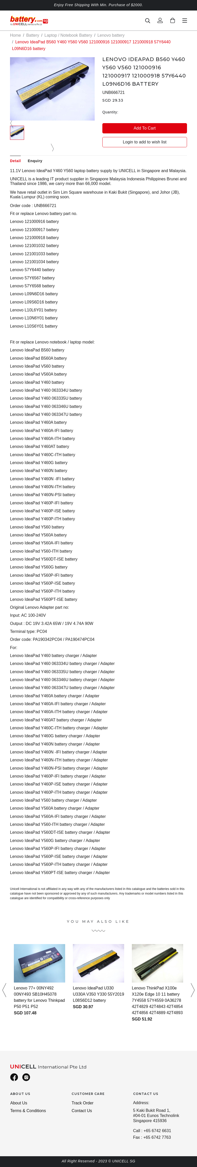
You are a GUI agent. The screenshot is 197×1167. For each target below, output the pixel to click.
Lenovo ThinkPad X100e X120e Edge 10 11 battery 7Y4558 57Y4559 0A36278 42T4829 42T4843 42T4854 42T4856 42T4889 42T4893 (157, 1000)
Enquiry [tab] (35, 161)
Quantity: (110, 112)
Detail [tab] (15, 161)
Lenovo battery (111, 35)
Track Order (82, 1103)
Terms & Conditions (28, 1111)
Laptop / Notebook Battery (68, 35)
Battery (32, 35)
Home (15, 35)
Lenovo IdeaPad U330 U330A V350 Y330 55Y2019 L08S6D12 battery (98, 994)
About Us (18, 1103)
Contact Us (82, 1111)
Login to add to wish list (144, 142)
